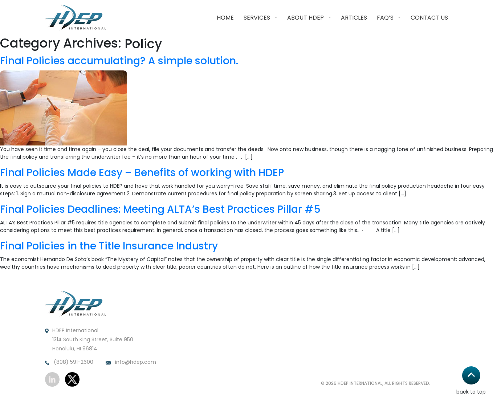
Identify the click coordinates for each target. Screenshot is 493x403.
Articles (354, 17)
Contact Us (429, 17)
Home (225, 17)
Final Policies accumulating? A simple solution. (119, 61)
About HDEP (305, 17)
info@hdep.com (131, 362)
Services (257, 17)
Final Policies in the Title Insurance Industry (109, 246)
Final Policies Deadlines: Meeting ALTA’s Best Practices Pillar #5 (160, 209)
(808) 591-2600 (69, 362)
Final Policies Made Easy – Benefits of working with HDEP (142, 173)
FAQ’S (385, 17)
